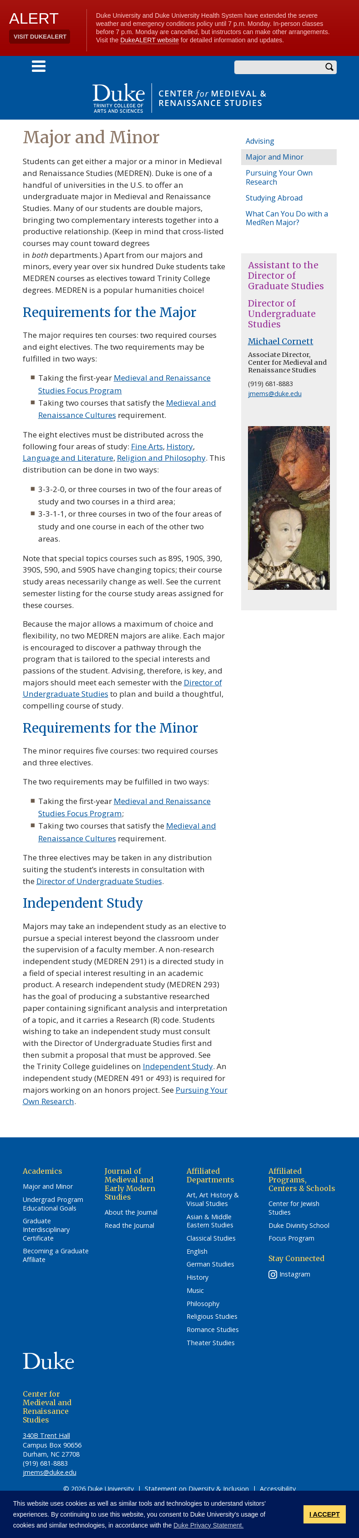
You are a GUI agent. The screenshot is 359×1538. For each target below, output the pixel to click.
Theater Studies (211, 1343)
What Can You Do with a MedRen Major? (287, 218)
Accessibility (278, 1488)
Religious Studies (212, 1316)
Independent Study (178, 1066)
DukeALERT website (149, 40)
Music (195, 1291)
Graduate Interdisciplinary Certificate (46, 1229)
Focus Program (291, 1238)
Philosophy (203, 1304)
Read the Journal (129, 1225)
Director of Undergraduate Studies (99, 881)
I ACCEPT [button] (324, 1514)
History (180, 446)
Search (330, 67)
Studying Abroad (274, 198)
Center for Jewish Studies (293, 1208)
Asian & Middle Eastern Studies (210, 1221)
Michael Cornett (280, 342)
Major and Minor (274, 157)
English (197, 1251)
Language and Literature (68, 457)
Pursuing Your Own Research (279, 177)
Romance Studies (213, 1330)
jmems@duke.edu (275, 393)
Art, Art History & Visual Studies (213, 1199)
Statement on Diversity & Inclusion (197, 1488)
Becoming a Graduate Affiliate (56, 1255)
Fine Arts (147, 446)
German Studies (210, 1264)
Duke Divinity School (298, 1225)
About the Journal (131, 1212)
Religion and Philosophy (161, 457)
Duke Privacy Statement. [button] (208, 1525)
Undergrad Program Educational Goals (53, 1204)
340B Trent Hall (46, 1435)
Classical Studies (211, 1238)
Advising (260, 141)
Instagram (294, 1274)
